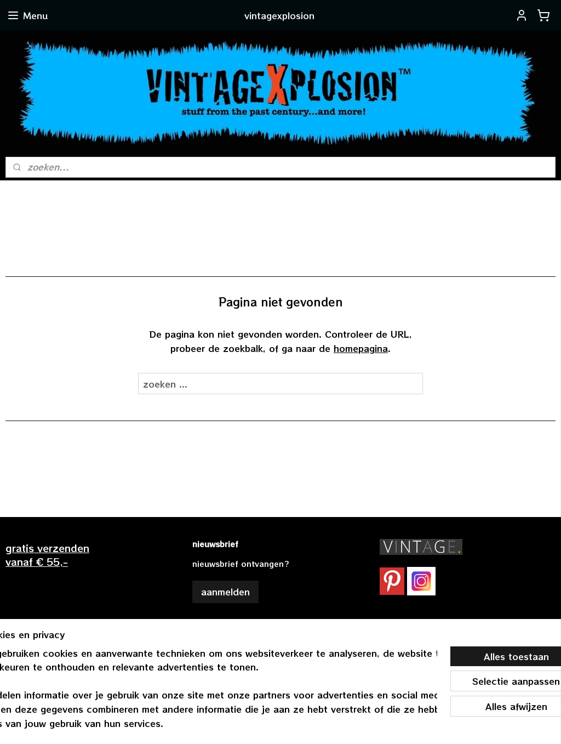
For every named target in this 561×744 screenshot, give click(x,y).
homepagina (361, 348)
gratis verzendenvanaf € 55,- (47, 555)
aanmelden (225, 591)
